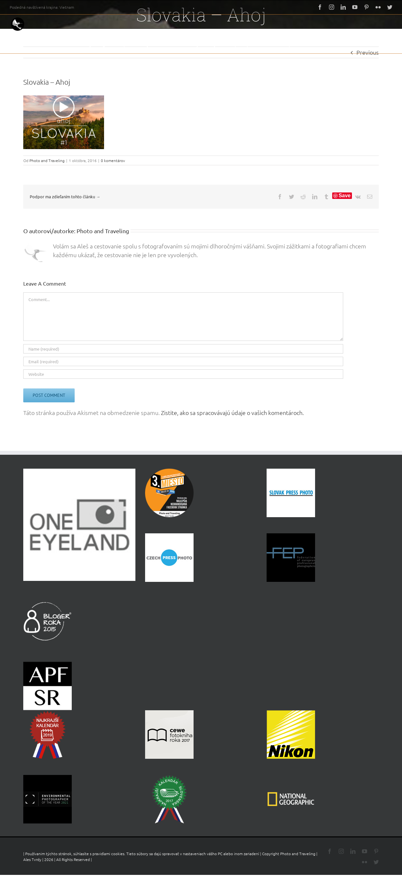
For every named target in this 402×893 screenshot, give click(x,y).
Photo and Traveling (47, 160)
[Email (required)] (183, 361)
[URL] (183, 374)
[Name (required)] (183, 349)
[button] (382, 43)
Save (345, 195)
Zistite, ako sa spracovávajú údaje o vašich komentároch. (232, 412)
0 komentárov (113, 160)
